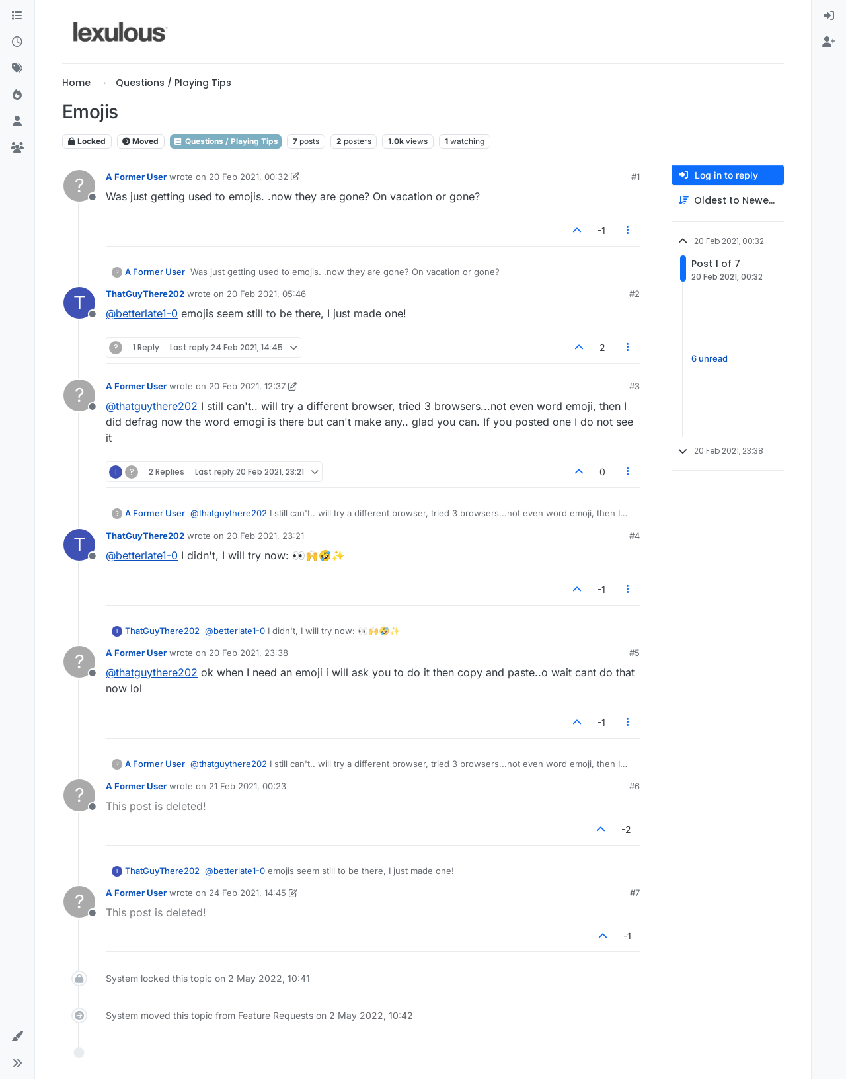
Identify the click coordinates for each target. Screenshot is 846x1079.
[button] (17, 1036)
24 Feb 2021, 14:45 (247, 892)
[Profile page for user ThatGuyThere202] (79, 303)
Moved (140, 141)
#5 (634, 652)
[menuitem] (829, 15)
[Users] (17, 121)
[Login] (829, 15)
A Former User (136, 176)
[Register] (829, 42)
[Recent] (17, 42)
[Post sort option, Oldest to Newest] (728, 200)
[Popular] (17, 95)
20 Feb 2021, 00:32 (248, 176)
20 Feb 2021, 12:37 (247, 386)
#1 (635, 176)
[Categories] (17, 15)
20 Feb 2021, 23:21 (265, 535)
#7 (635, 892)
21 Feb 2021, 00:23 (247, 786)
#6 (634, 786)
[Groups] (17, 148)
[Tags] (17, 68)
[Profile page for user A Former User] (79, 186)
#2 (634, 293)
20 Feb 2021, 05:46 (266, 293)
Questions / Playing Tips (225, 141)
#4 (634, 535)
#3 (634, 386)
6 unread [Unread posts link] (709, 358)
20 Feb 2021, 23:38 (248, 652)
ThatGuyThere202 (145, 293)
